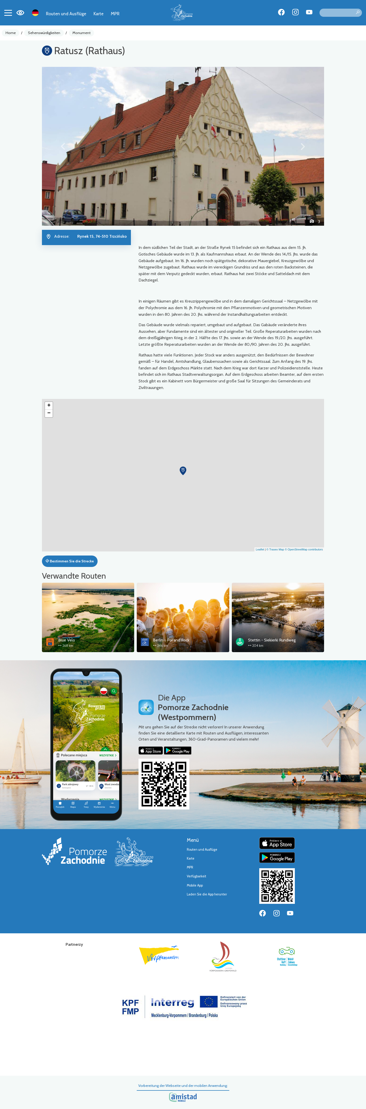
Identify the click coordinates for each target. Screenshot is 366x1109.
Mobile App (195, 885)
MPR (115, 13)
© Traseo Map (275, 549)
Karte (98, 13)
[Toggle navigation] (8, 13)
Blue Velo (66, 640)
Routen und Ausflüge (66, 13)
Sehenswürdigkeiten (44, 33)
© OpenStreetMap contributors (304, 549)
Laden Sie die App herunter (207, 894)
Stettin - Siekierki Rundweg (272, 640)
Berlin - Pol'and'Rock (171, 640)
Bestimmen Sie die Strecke (69, 561)
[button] (63, 146)
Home (11, 33)
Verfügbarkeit (196, 876)
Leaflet (260, 549)
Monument (81, 33)
